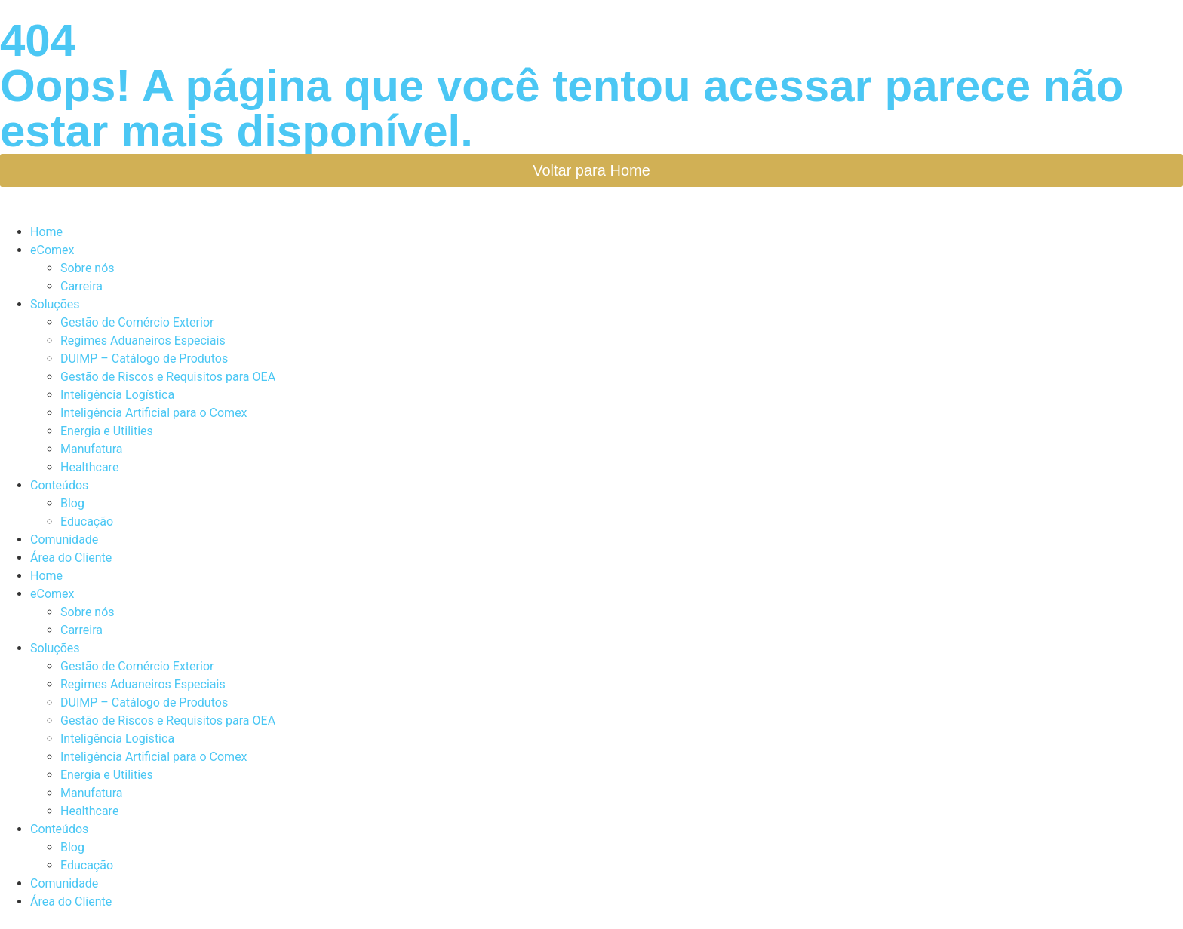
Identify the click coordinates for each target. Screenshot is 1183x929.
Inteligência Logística (117, 395)
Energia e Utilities (106, 431)
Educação (86, 521)
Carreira (81, 286)
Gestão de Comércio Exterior (137, 322)
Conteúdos (59, 485)
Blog (72, 503)
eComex (52, 250)
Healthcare (89, 467)
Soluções (55, 304)
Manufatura (91, 449)
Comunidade (64, 539)
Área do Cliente (71, 557)
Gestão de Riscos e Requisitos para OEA (167, 376)
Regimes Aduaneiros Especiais (143, 340)
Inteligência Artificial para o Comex (153, 413)
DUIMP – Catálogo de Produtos (144, 358)
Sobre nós (87, 268)
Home (46, 232)
